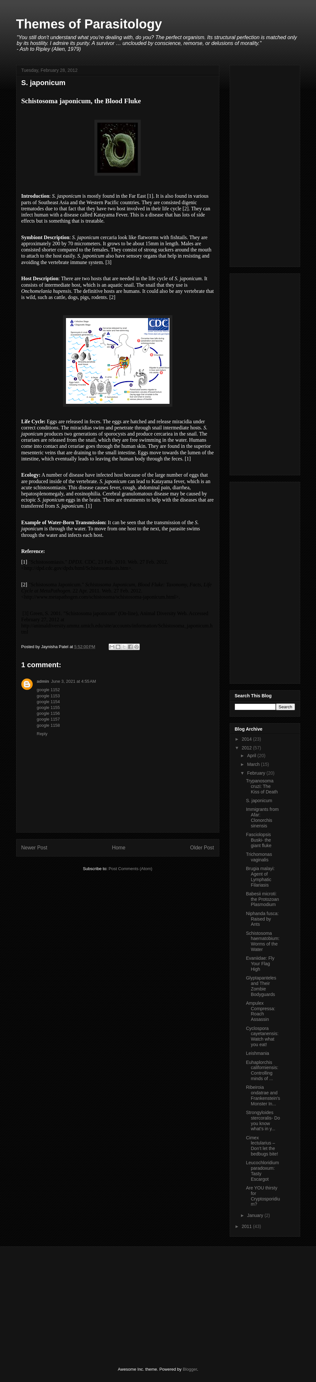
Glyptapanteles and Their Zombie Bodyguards (261, 986)
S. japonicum (259, 800)
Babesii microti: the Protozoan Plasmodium (262, 899)
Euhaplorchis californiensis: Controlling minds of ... (262, 1070)
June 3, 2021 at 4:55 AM (73, 681)
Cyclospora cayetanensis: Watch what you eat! (262, 1036)
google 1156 (48, 713)
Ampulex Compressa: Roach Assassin (260, 1011)
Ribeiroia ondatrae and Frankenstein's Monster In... (263, 1095)
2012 (247, 747)
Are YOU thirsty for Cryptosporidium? (263, 1196)
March (254, 764)
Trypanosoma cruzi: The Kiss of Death (262, 786)
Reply (42, 733)
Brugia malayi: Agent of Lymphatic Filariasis (260, 876)
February (257, 773)
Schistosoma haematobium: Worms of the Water (262, 941)
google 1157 (48, 719)
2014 (247, 739)
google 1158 (48, 725)
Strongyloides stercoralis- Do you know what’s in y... (263, 1120)
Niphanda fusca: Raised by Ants (262, 919)
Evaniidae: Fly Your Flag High (260, 964)
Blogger (190, 1369)
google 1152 (48, 689)
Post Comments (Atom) (130, 868)
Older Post (202, 847)
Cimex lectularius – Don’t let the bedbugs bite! (262, 1145)
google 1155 (48, 707)
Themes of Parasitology (89, 24)
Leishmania (257, 1053)
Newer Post (34, 847)
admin (43, 681)
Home (118, 847)
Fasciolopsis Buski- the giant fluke (258, 840)
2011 (247, 1226)
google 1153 (48, 695)
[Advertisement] (265, 165)
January (256, 1215)
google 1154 (48, 701)
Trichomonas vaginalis (259, 857)
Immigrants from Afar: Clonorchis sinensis (262, 817)
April (252, 755)
